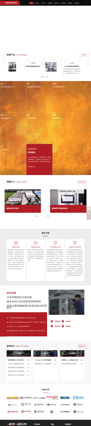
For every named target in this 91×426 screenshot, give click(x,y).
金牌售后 (68, 294)
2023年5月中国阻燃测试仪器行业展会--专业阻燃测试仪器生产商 (16, 332)
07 (47, 114)
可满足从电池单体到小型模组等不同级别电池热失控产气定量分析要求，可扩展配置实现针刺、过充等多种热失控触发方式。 (71, 72)
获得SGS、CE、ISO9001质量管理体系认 (19, 295)
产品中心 (43, 3)
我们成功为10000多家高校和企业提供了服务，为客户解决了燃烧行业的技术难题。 (28, 291)
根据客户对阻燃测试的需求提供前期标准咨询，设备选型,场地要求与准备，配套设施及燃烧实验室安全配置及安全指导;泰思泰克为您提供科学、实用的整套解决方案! (35, 223)
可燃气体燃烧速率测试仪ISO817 (33, 66)
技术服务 (50, 3)
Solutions (45, 203)
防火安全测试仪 (6, 87)
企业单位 (49, 117)
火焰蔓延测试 (38, 398)
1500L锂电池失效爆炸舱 (72, 66)
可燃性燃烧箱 (38, 408)
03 (47, 84)
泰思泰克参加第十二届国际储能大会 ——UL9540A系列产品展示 (43, 332)
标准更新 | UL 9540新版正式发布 (69, 328)
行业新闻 (72, 322)
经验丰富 (57, 289)
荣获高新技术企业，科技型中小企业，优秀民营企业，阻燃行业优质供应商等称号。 (27, 299)
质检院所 (26, 117)
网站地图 (53, 419)
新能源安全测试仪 (30, 87)
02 (24, 84)
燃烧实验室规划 (35, 214)
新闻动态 (70, 3)
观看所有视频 (79, 149)
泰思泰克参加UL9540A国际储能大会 (16, 340)
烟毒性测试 (38, 405)
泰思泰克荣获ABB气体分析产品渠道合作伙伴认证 (16, 329)
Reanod (48, 423)
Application (74, 117)
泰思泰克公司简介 (13, 175)
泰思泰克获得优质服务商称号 (68, 332)
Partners (45, 361)
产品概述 (33, 63)
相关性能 (37, 413)
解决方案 (45, 200)
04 (70, 84)
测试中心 (56, 3)
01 (2, 84)
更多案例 (73, 136)
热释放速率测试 (39, 400)
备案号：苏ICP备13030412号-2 (64, 419)
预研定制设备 (74, 87)
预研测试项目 (16, 214)
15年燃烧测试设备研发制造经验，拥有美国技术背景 (22, 286)
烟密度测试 (38, 403)
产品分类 (37, 393)
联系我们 (76, 3)
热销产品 (17, 54)
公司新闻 (18, 322)
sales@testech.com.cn (75, 411)
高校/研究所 (5, 117)
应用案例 (73, 120)
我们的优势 (12, 261)
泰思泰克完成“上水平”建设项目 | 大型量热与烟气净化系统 (17, 344)
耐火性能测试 (38, 410)
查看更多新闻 (79, 315)
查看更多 (79, 55)
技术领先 (57, 294)
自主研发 (68, 289)
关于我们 (37, 3)
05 (2, 114)
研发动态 (45, 322)
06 (24, 114)
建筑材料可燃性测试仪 (60, 175)
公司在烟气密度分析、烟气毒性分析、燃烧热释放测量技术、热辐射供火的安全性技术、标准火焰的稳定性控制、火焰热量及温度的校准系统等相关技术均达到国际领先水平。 (79, 128)
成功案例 (63, 3)
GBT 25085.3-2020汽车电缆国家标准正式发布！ (44, 329)
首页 (31, 3)
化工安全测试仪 (52, 87)
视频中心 (17, 149)
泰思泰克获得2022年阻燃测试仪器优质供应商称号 (17, 336)
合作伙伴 (45, 358)
